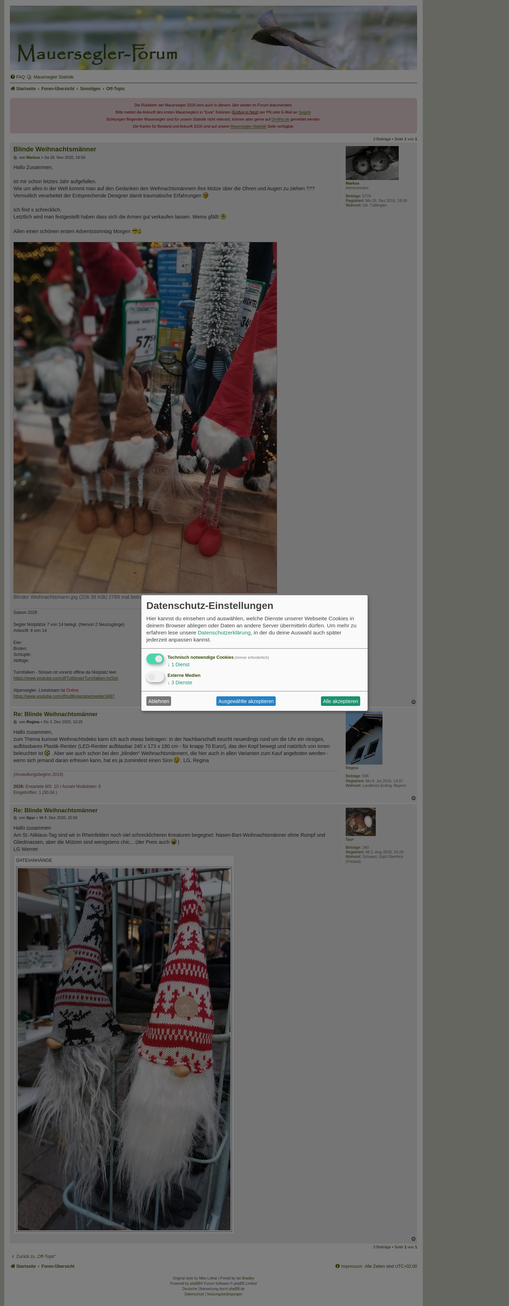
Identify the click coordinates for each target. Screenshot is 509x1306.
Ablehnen (158, 701)
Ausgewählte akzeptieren (246, 701)
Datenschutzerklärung (224, 632)
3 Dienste (180, 682)
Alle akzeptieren (340, 701)
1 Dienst (178, 664)
